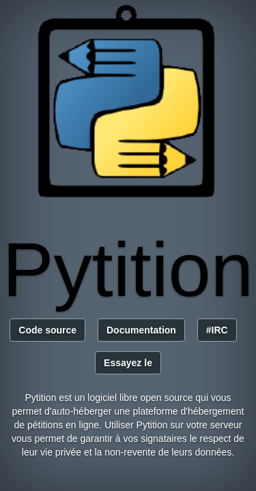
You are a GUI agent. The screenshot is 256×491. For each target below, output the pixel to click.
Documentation (141, 330)
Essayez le (128, 362)
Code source (47, 330)
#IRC (217, 330)
